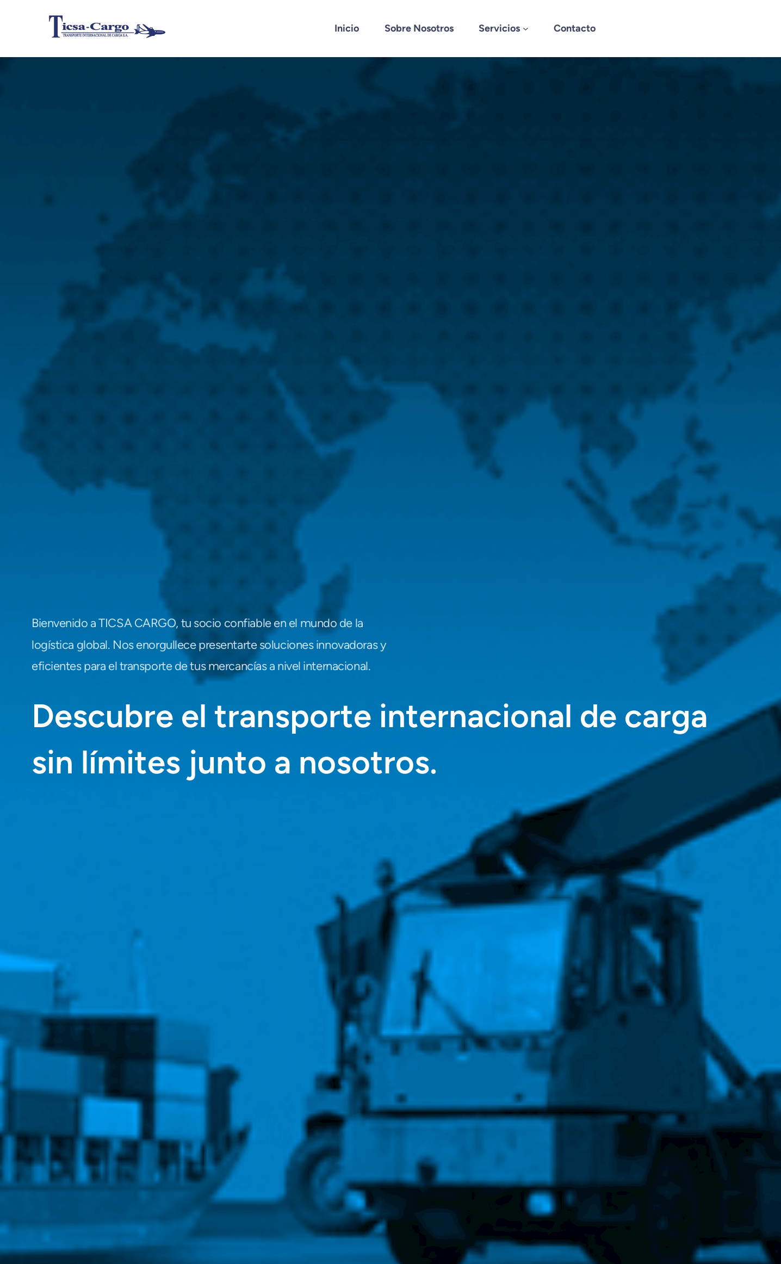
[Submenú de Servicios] (526, 29)
